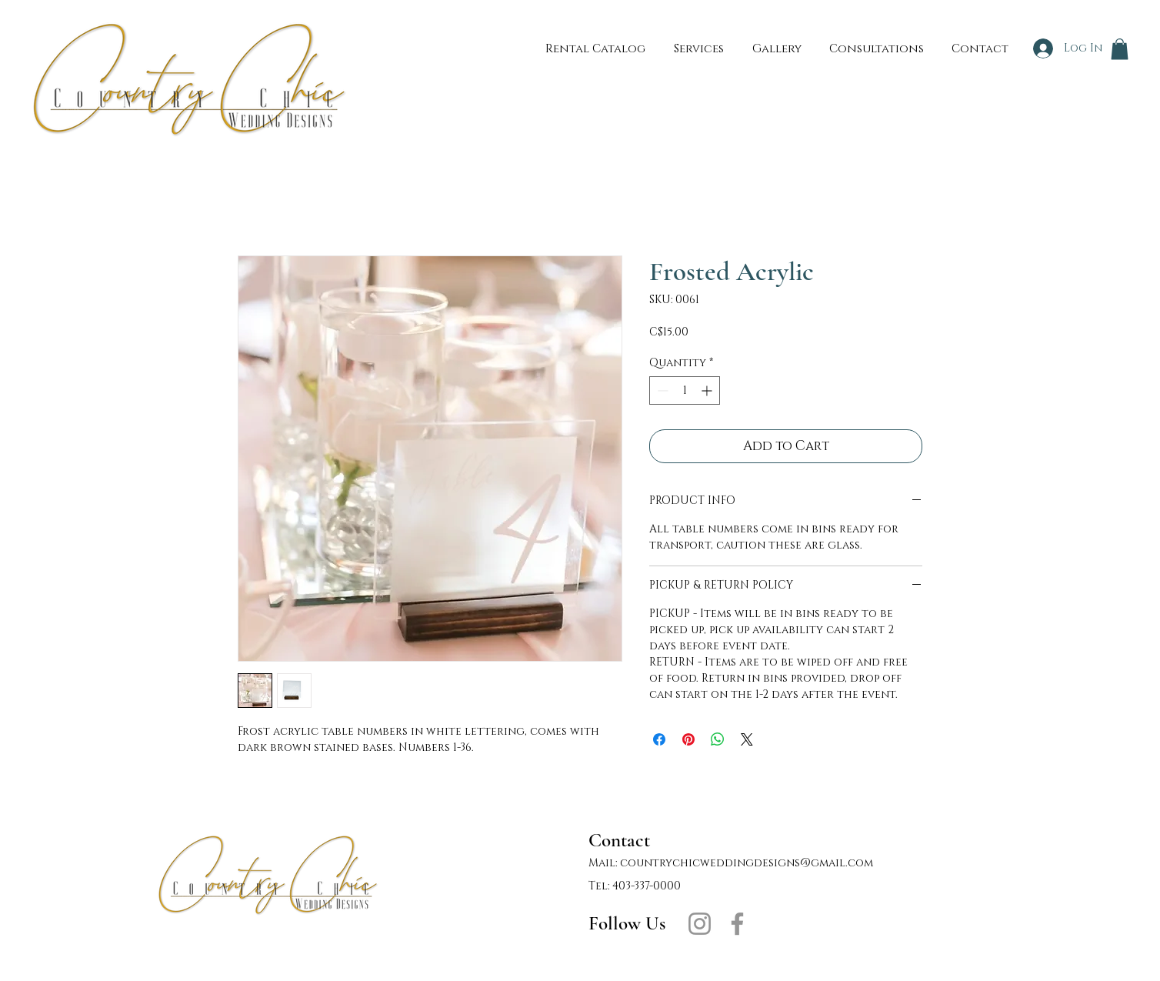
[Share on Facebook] (659, 739)
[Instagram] (700, 924)
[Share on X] (747, 739)
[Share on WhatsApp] (717, 739)
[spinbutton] (684, 390)
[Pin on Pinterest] (688, 739)
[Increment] (708, 390)
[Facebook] (737, 924)
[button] (1119, 48)
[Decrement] (661, 390)
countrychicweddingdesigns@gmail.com (746, 863)
